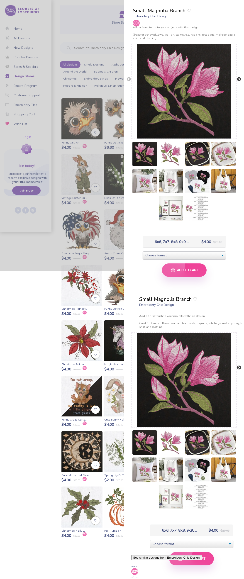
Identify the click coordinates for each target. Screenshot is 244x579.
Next (239, 79)
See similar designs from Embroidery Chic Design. (166, 557)
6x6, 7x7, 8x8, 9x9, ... (167, 242)
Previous (129, 79)
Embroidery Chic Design (150, 16)
